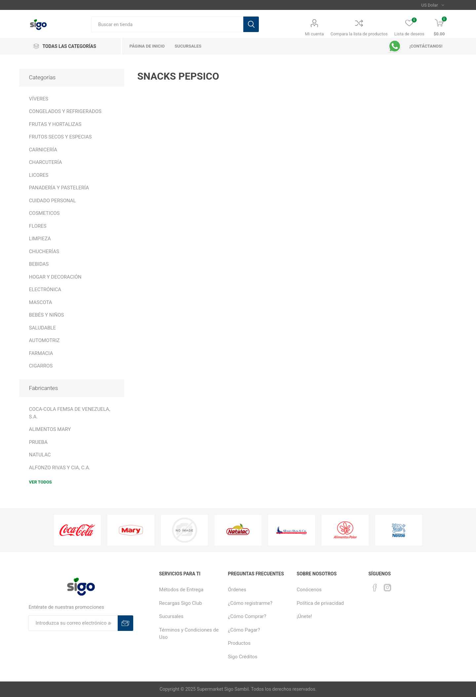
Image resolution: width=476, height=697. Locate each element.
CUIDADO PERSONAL (52, 201)
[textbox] (167, 24)
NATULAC (40, 455)
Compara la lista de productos (359, 33)
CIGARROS (41, 366)
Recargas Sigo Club (180, 603)
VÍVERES (38, 99)
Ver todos (40, 482)
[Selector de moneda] (432, 5)
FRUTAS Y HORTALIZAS (55, 124)
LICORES (39, 175)
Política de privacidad (320, 603)
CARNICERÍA (43, 150)
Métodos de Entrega (181, 590)
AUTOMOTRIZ (44, 340)
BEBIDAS (39, 264)
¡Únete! (304, 616)
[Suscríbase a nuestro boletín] (73, 623)
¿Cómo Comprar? (247, 616)
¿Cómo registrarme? (250, 603)
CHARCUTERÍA (45, 162)
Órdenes (237, 590)
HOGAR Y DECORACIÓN (55, 277)
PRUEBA (38, 442)
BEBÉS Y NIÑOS (46, 315)
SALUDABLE (42, 328)
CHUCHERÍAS (44, 251)
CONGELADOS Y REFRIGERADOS (65, 111)
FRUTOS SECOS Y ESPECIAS (60, 137)
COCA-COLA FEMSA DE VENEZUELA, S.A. (69, 413)
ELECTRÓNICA (45, 289)
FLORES (38, 226)
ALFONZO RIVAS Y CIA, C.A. (59, 468)
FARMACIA (41, 353)
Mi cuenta (314, 33)
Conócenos (309, 590)
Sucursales (171, 616)
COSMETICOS (44, 213)
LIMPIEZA (40, 239)
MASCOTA (40, 302)
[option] (77, 530)
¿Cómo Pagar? (244, 630)
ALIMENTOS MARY (50, 429)
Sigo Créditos (242, 657)
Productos (239, 643)
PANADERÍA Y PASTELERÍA (59, 188)
